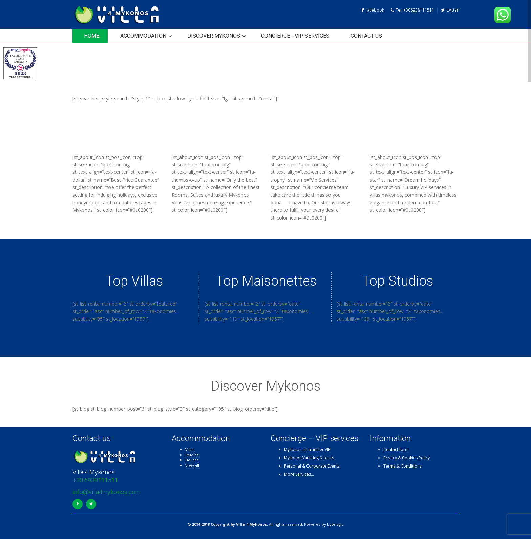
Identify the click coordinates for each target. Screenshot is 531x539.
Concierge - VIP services (295, 36)
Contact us (366, 36)
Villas (189, 449)
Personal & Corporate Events (312, 466)
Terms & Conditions (402, 466)
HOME (91, 36)
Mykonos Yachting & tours (309, 458)
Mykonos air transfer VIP (307, 449)
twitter (450, 10)
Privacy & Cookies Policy (406, 458)
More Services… (299, 474)
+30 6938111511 (95, 480)
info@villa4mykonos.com (106, 491)
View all (192, 465)
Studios (191, 454)
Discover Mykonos (213, 36)
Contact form (396, 449)
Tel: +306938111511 (412, 10)
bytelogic (335, 524)
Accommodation (143, 36)
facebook (373, 10)
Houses (191, 459)
